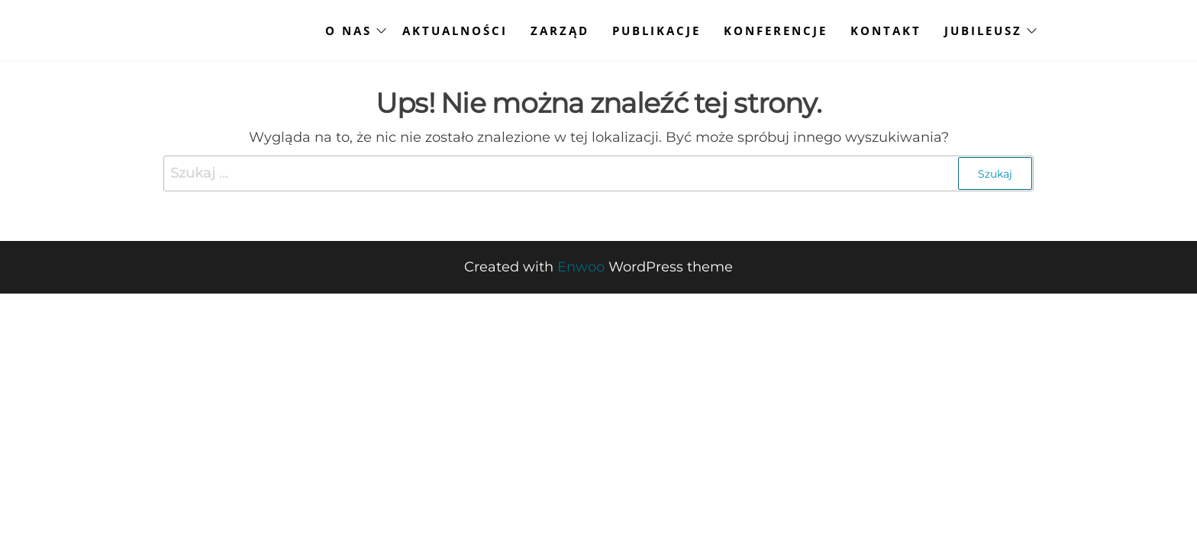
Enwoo (581, 266)
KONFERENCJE (776, 30)
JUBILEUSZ (983, 30)
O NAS (348, 30)
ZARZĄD (560, 30)
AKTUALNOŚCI (455, 30)
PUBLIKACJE (656, 30)
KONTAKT (885, 30)
